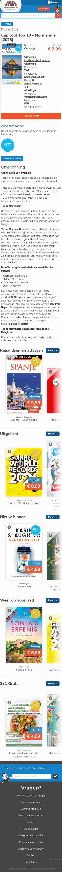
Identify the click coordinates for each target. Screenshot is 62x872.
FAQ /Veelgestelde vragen (31, 795)
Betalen (31, 822)
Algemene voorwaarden (31, 848)
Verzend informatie (31, 809)
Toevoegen (29, 116)
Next (57, 384)
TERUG (7, 24)
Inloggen (55, 2)
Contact (31, 855)
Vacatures (31, 862)
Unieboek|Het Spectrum (37, 60)
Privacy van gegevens (31, 842)
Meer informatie (12, 158)
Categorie (43, 9)
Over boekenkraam (31, 802)
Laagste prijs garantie (31, 835)
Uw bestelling (31, 829)
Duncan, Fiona (10, 29)
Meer (51, 350)
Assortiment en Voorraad (31, 815)
